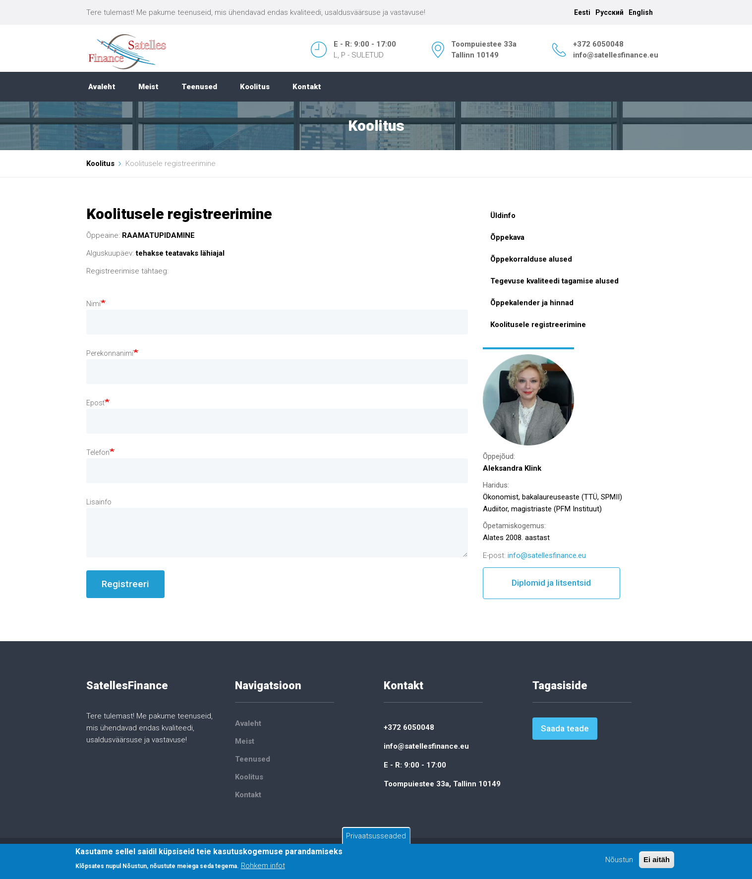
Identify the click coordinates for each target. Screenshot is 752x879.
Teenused (199, 86)
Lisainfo (99, 502)
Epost (95, 403)
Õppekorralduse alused (531, 259)
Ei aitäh (656, 860)
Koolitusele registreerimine (538, 324)
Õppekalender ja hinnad (532, 302)
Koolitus (255, 86)
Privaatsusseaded (376, 836)
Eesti (582, 12)
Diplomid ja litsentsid (551, 583)
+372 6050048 (598, 44)
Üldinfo (503, 215)
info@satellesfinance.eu (615, 55)
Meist (148, 86)
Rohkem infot (263, 866)
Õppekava (507, 237)
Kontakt (306, 86)
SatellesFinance (127, 685)
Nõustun (619, 860)
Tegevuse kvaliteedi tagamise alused (554, 280)
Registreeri (125, 584)
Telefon (98, 452)
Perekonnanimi (109, 353)
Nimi (93, 304)
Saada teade (565, 728)
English (641, 12)
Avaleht (102, 86)
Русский (609, 12)
